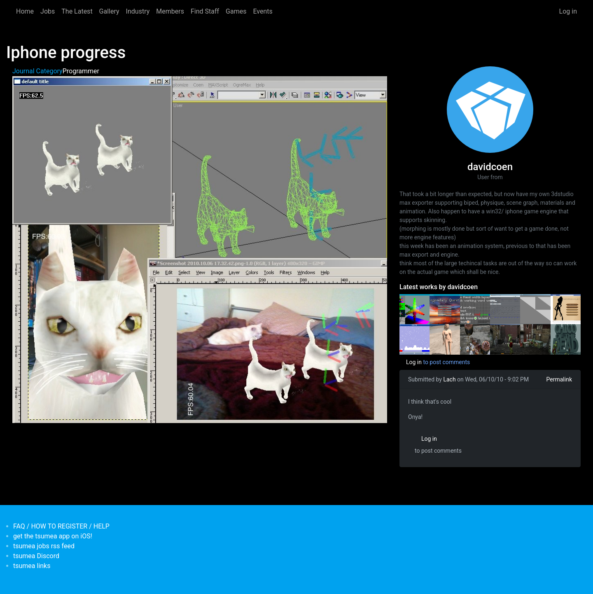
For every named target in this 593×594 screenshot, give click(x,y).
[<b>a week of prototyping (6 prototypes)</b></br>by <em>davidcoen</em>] (414, 339)
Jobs (47, 11)
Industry (138, 11)
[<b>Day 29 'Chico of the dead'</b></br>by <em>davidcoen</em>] (505, 339)
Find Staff (205, 11)
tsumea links (31, 566)
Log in (568, 11)
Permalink (559, 379)
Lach (449, 379)
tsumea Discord (36, 556)
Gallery (109, 11)
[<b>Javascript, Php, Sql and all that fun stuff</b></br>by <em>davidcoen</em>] (505, 308)
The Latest (76, 11)
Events (262, 11)
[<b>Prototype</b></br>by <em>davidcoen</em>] (535, 308)
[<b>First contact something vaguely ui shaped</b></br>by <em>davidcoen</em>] (445, 308)
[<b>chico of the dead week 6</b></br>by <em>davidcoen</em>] (475, 339)
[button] (199, 249)
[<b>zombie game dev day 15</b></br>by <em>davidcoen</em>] (566, 339)
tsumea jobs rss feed (44, 546)
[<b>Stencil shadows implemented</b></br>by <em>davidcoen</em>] (445, 339)
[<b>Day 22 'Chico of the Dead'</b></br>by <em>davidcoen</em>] (535, 339)
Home (25, 11)
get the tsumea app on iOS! (52, 536)
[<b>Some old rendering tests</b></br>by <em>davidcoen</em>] (414, 308)
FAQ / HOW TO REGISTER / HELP (61, 526)
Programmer (81, 71)
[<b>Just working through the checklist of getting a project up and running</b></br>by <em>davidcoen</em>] (475, 308)
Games (236, 11)
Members (170, 11)
